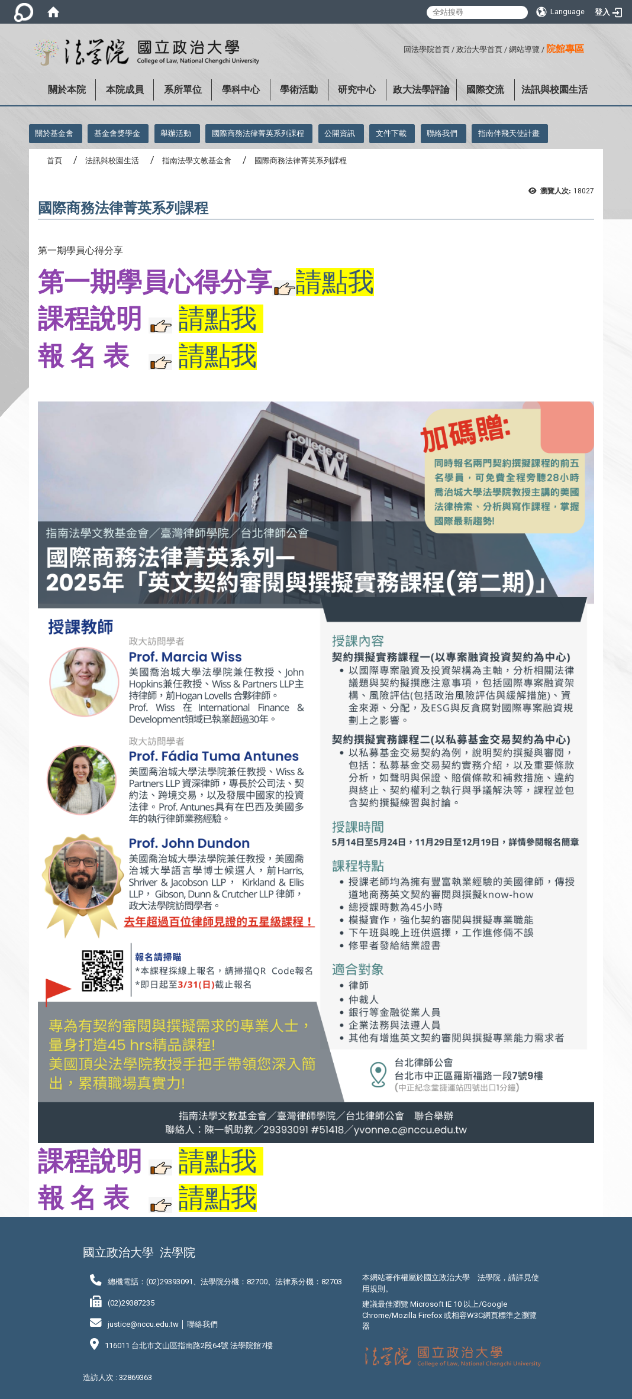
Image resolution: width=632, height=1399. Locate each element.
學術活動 (299, 89)
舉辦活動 (175, 133)
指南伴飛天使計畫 (509, 133)
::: (399, 47)
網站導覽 (524, 49)
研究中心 (357, 89)
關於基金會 (54, 133)
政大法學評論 (421, 89)
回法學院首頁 (427, 49)
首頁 (54, 160)
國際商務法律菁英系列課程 (258, 133)
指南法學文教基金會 (196, 160)
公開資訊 (339, 133)
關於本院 (67, 89)
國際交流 (485, 89)
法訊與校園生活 (554, 89)
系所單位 (183, 89)
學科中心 (241, 89)
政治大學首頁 (479, 49)
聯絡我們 (442, 133)
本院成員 (125, 89)
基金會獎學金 (117, 133)
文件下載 (391, 133)
